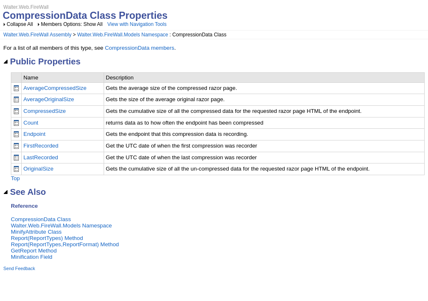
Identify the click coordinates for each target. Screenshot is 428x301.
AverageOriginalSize (48, 99)
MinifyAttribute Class (36, 232)
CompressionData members (139, 48)
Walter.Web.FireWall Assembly (37, 35)
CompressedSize (44, 111)
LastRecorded (40, 157)
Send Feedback (19, 268)
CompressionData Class (41, 219)
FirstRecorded (41, 146)
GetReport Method (34, 250)
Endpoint (34, 134)
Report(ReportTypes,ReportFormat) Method (65, 244)
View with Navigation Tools (137, 24)
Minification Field (31, 257)
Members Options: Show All (72, 24)
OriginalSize (38, 169)
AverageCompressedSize (55, 88)
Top (15, 178)
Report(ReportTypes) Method (47, 238)
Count (30, 123)
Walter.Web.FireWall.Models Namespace (122, 35)
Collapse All (20, 24)
